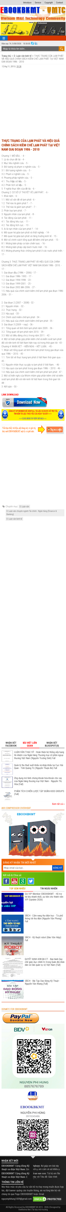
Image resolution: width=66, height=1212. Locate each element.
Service (38, 2)
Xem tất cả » (58, 804)
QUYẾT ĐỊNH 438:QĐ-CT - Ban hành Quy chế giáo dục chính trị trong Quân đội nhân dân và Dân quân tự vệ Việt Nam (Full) (44, 962)
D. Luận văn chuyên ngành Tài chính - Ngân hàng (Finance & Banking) (32, 512)
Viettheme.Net (24, 1209)
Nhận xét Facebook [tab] (11, 744)
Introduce (27, 2)
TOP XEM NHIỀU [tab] (17, 888)
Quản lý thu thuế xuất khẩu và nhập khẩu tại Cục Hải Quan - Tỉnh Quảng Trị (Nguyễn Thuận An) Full (38, 767)
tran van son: (39, 1173)
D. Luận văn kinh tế (22, 55)
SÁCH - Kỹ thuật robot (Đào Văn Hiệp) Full (43, 939)
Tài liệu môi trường (40, 1209)
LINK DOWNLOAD (10, 394)
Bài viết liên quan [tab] (30, 744)
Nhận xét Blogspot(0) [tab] (52, 744)
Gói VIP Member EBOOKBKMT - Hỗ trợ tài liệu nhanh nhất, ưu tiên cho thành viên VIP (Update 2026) (44, 896)
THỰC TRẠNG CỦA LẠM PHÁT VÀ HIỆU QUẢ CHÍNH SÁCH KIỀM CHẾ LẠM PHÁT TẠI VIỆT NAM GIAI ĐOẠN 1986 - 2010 (31, 145)
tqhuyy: (36, 1165)
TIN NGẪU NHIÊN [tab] (48, 888)
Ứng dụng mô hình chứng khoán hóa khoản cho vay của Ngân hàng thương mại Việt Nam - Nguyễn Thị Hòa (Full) (38, 781)
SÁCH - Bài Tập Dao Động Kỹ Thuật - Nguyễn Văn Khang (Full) (42, 982)
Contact (59, 2)
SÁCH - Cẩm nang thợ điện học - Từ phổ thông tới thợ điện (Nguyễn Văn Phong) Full (44, 918)
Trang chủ (7, 55)
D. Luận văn (24, 506)
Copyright (49, 2)
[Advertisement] (33, 102)
